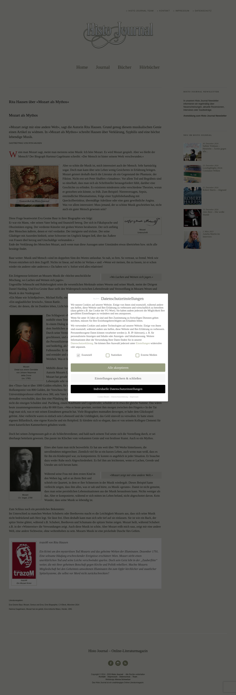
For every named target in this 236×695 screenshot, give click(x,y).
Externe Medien (146, 355)
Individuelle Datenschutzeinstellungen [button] (118, 389)
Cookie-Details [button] (103, 397)
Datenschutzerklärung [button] (119, 397)
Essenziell (84, 355)
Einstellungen (143, 343)
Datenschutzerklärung (82, 343)
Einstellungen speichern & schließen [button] (118, 378)
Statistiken (114, 355)
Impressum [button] (134, 397)
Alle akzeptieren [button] (117, 367)
